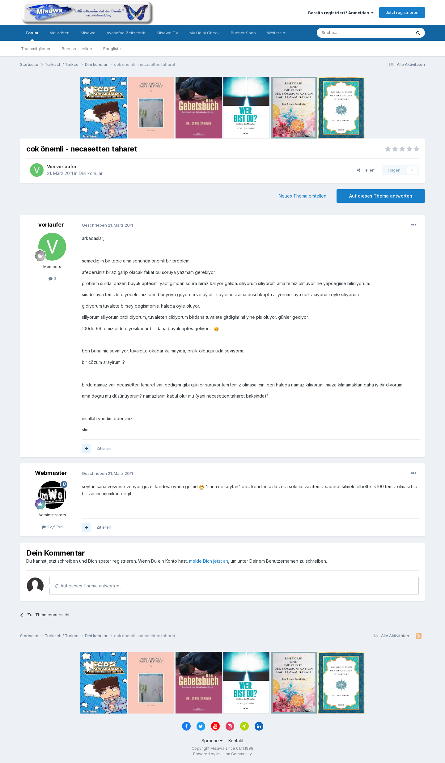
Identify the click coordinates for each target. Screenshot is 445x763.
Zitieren (103, 448)
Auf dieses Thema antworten (380, 195)
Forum (32, 35)
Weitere (276, 32)
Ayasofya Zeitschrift (126, 32)
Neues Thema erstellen (302, 195)
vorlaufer (66, 166)
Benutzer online (77, 48)
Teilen (366, 170)
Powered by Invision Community (222, 754)
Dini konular (91, 173)
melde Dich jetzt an (208, 561)
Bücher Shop (243, 32)
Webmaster (51, 473)
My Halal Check (204, 32)
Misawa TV (167, 32)
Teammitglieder (36, 48)
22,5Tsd (52, 526)
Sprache (211, 740)
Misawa (88, 32)
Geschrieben (107, 225)
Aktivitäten (59, 32)
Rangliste (112, 48)
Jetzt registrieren (402, 12)
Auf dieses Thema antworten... (88, 585)
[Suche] (344, 33)
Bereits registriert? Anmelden (341, 12)
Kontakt (236, 740)
